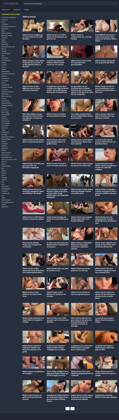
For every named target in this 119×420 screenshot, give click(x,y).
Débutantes (6, 71)
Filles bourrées (7, 96)
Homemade (6, 121)
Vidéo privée (6, 200)
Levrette (4, 135)
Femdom (5, 89)
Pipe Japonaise (7, 157)
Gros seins (5, 112)
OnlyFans (5, 144)
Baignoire (5, 29)
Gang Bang (5, 101)
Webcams (5, 207)
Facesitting (5, 85)
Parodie (4, 146)
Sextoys (4, 180)
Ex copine (5, 80)
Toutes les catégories (9, 17)
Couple (4, 62)
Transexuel (5, 193)
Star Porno (5, 186)
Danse (4, 69)
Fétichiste (5, 94)
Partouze (5, 148)
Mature (4, 141)
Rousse (4, 173)
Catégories (16, 9)
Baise (3, 31)
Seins (3, 175)
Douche (4, 76)
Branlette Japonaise (8, 47)
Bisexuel (4, 38)
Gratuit (4, 108)
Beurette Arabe (7, 35)
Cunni (4, 67)
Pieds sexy (5, 155)
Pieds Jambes (6, 153)
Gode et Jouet (6, 103)
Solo (3, 184)
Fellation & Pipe (7, 87)
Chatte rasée (6, 53)
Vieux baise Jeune (8, 202)
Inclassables (6, 123)
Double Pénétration (8, 74)
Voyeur (4, 204)
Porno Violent (6, 166)
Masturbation (6, 139)
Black (3, 40)
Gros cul (4, 110)
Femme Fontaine (7, 92)
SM (3, 182)
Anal (3, 22)
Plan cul (4, 162)
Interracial (5, 126)
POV (3, 168)
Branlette (5, 44)
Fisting (4, 98)
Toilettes (4, 191)
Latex (3, 130)
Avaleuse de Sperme (9, 26)
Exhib (3, 83)
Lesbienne (5, 132)
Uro (3, 195)
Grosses (4, 117)
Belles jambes (6, 33)
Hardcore (5, 119)
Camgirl (26, 9)
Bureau (4, 51)
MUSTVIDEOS (10, 3)
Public (4, 171)
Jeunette (4, 128)
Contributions (6, 60)
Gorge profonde (7, 105)
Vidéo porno (6, 9)
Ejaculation (5, 78)
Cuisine (4, 65)
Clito (3, 56)
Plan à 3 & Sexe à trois (9, 159)
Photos (4, 150)
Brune (4, 49)
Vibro (3, 198)
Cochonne (5, 58)
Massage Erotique (8, 137)
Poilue (4, 164)
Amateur (5, 20)
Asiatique (5, 24)
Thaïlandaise (6, 189)
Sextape (4, 177)
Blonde (4, 42)
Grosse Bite (5, 114)
